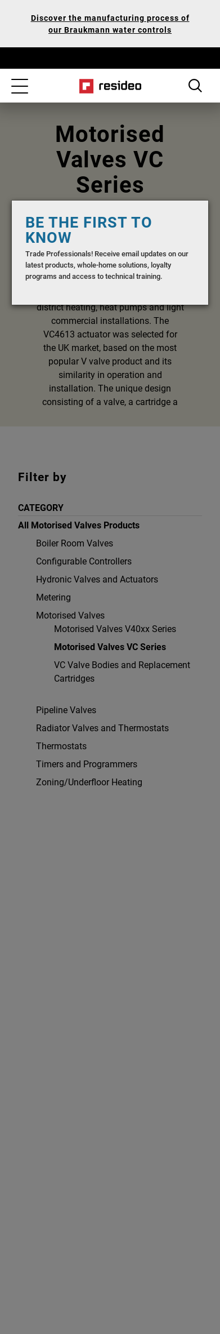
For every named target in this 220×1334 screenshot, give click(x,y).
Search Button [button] (195, 85)
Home (110, 86)
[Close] (188, 220)
